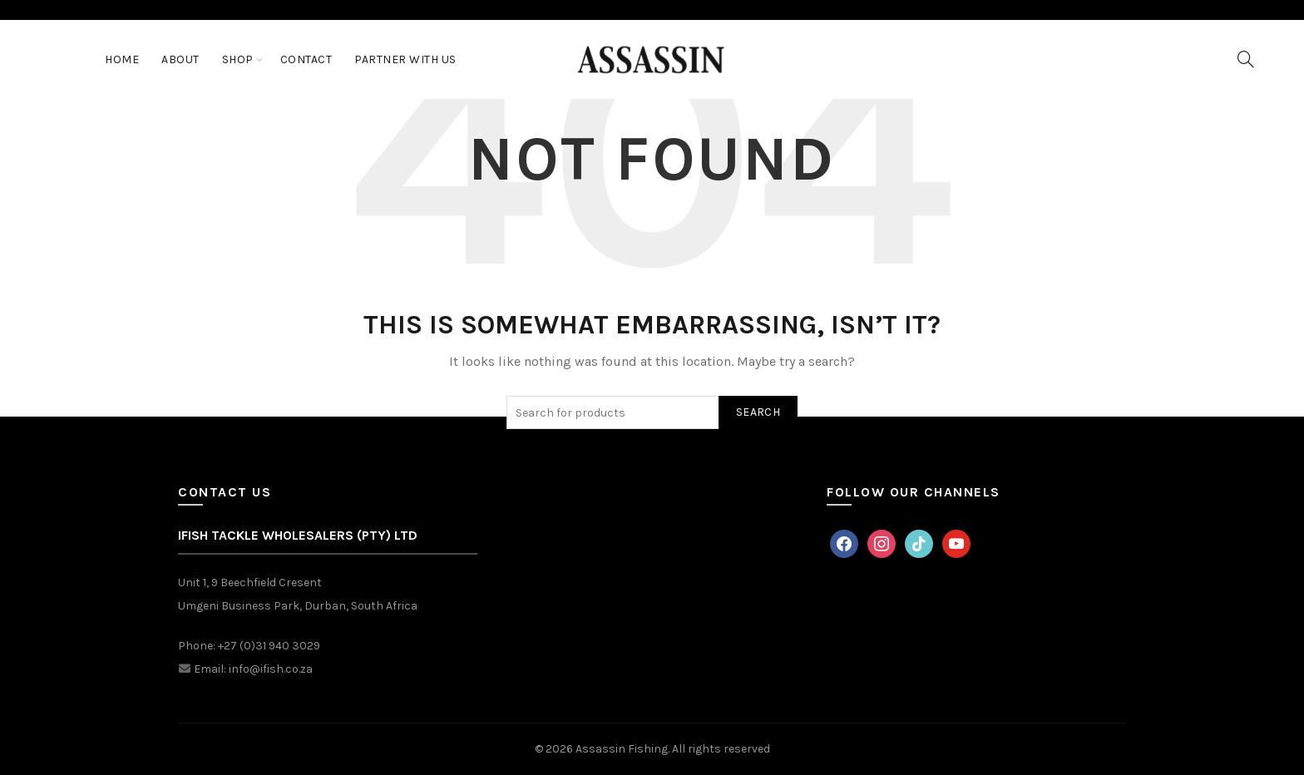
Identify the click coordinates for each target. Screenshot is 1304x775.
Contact (306, 59)
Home (122, 59)
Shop (238, 59)
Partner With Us (405, 59)
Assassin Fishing (621, 749)
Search (758, 412)
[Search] (1245, 59)
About (180, 59)
